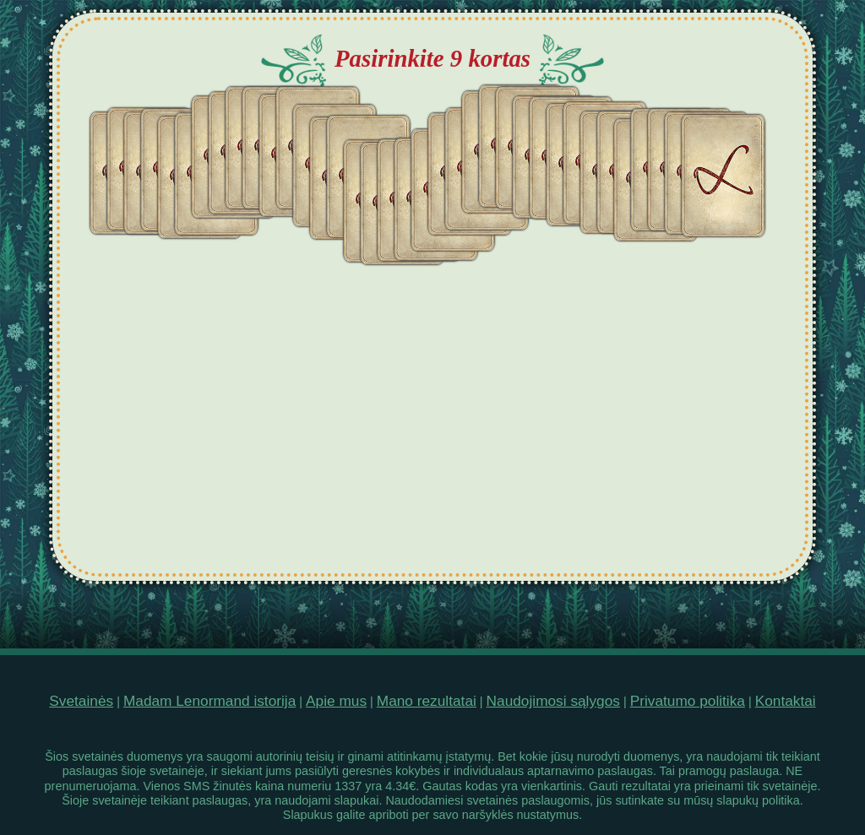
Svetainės (81, 700)
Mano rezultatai (426, 700)
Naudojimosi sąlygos (553, 700)
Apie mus (336, 700)
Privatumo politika (687, 700)
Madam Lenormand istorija (209, 700)
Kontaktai (785, 700)
